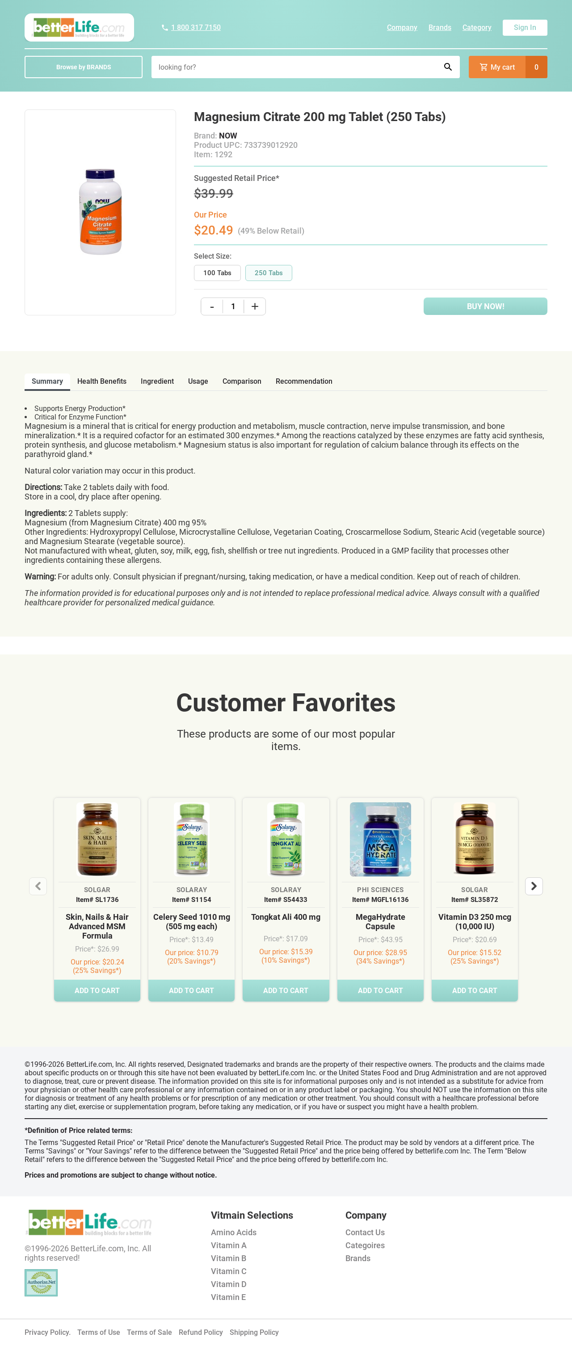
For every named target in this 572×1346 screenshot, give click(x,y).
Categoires (365, 1245)
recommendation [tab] (304, 381)
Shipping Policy (254, 1332)
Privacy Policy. (48, 1332)
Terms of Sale (149, 1332)
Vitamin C (229, 1271)
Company (402, 27)
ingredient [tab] (157, 381)
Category (477, 27)
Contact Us (365, 1232)
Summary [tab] (47, 381)
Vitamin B (228, 1258)
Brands (440, 27)
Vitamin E (228, 1297)
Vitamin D (229, 1284)
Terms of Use (98, 1332)
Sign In (525, 27)
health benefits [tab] (101, 381)
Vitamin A (229, 1245)
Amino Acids (234, 1232)
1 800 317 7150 (191, 27)
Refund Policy (201, 1332)
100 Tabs (217, 273)
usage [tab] (198, 381)
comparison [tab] (242, 381)
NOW (228, 135)
